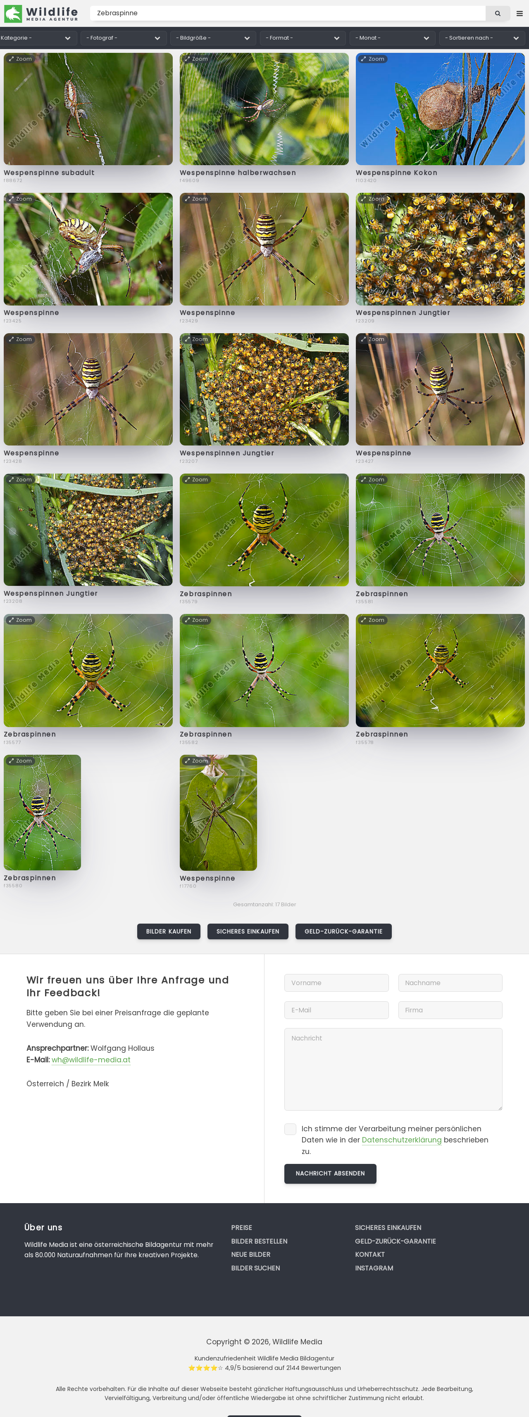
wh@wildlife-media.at (91, 1060)
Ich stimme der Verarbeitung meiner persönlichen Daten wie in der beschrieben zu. (395, 1140)
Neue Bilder (250, 1254)
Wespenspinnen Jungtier (403, 312)
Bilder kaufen (168, 931)
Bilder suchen (255, 1268)
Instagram (374, 1268)
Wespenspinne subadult (49, 172)
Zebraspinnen (206, 594)
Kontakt (370, 1254)
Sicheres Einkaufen (248, 931)
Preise (241, 1227)
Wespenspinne (32, 312)
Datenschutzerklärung (402, 1140)
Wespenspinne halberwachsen (238, 172)
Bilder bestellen (259, 1241)
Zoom (21, 59)
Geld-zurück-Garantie (344, 931)
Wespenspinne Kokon (396, 172)
